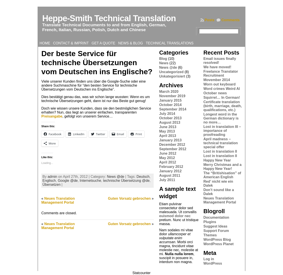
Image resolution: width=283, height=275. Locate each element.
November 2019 (172, 96)
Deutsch (142, 176)
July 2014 (167, 114)
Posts (209, 20)
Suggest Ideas (215, 226)
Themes (210, 235)
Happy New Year (217, 160)
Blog (163, 59)
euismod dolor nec (175, 216)
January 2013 (170, 140)
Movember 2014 (216, 80)
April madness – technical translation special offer (220, 143)
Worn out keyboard (219, 84)
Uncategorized (171, 72)
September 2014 (172, 109)
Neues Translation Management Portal (58, 200)
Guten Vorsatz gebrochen (129, 198)
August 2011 (169, 175)
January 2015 (170, 100)
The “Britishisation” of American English (222, 175)
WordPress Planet (218, 244)
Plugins (209, 222)
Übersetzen (51, 184)
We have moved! (217, 67)
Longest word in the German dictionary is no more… (221, 118)
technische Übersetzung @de (126, 180)
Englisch (49, 180)
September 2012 (172, 149)
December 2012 (172, 144)
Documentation (216, 217)
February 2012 (171, 167)
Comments (230, 20)
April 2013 (167, 136)
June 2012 (167, 153)
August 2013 (169, 122)
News (163, 63)
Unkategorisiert (172, 76)
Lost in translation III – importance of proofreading (222, 131)
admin (52, 176)
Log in (208, 259)
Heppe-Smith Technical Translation (109, 18)
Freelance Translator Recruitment (220, 73)
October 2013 (170, 118)
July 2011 (167, 180)
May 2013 (167, 131)
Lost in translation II (220, 151)
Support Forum (216, 231)
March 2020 (168, 91)
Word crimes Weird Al (221, 89)
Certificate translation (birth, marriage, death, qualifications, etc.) (222, 106)
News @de (115, 176)
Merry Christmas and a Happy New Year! (222, 167)
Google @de (68, 180)
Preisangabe (51, 116)
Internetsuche (90, 180)
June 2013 (167, 127)
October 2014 (170, 105)
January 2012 (170, 171)
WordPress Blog (217, 239)
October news (215, 93)
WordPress (212, 263)
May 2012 (167, 158)
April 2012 (167, 162)
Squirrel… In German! (221, 97)
